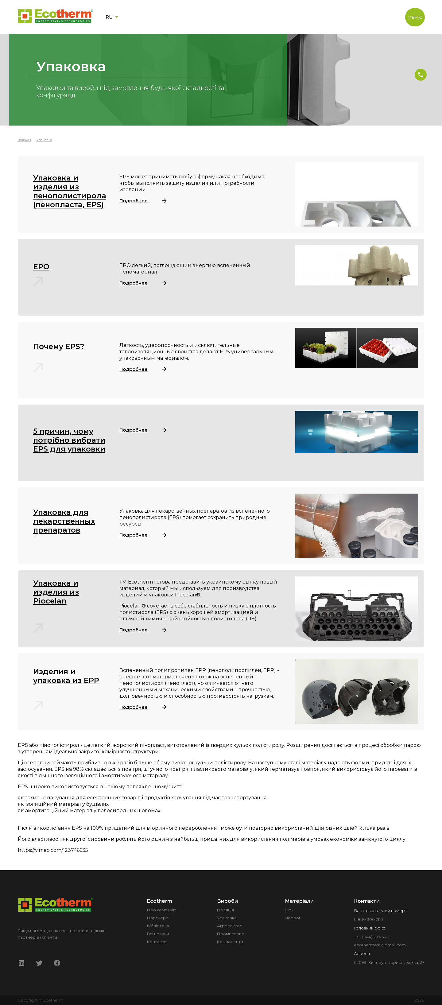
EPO (41, 266)
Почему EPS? (58, 346)
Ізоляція (225, 909)
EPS (289, 909)
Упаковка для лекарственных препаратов (64, 521)
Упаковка (44, 140)
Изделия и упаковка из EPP (66, 676)
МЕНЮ (415, 17)
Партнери (157, 917)
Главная (24, 140)
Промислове (230, 933)
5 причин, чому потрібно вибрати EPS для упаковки (69, 440)
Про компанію (161, 909)
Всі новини (158, 933)
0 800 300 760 (368, 919)
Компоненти (230, 941)
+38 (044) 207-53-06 (373, 936)
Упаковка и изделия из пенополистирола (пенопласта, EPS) (69, 191)
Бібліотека (158, 925)
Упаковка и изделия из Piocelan (56, 592)
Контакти (156, 941)
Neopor (292, 917)
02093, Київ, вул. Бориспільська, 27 (389, 962)
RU (113, 17)
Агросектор (229, 925)
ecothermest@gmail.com (380, 944)
